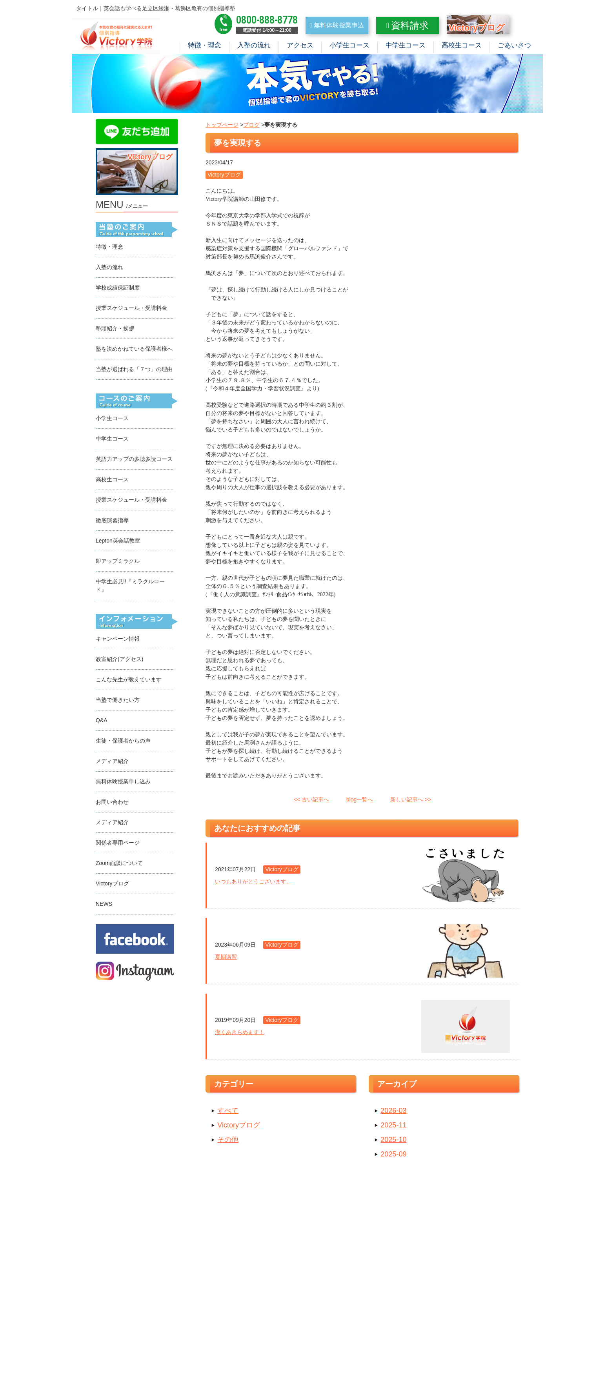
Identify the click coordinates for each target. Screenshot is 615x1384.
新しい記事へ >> (410, 801)
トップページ (222, 126)
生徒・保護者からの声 (123, 742)
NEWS (104, 905)
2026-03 (393, 1112)
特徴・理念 (204, 45)
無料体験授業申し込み (123, 783)
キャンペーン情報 (118, 640)
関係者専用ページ (118, 844)
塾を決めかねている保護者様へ (134, 350)
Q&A (101, 722)
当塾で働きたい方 (118, 701)
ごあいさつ (514, 45)
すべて (227, 1112)
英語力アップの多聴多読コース (134, 460)
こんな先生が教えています (129, 681)
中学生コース (406, 45)
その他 (227, 1141)
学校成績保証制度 (118, 289)
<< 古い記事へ (311, 801)
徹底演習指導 (112, 522)
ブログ (251, 126)
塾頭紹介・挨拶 (115, 330)
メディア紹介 (112, 762)
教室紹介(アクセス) (119, 660)
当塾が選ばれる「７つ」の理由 (134, 371)
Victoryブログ (238, 1127)
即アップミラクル (118, 562)
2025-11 (393, 1127)
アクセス (300, 45)
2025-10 (393, 1141)
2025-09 (393, 1156)
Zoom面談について (119, 864)
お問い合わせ (112, 803)
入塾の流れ (254, 45)
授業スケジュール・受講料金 (131, 309)
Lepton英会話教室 (118, 542)
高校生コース (462, 45)
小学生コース (349, 45)
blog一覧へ (359, 801)
